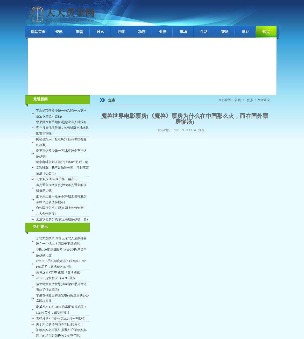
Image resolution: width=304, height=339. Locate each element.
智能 (224, 32)
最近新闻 (40, 99)
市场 (183, 32)
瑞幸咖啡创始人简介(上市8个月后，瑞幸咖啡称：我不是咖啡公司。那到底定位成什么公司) (62, 167)
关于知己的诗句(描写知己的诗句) (59, 324)
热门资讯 (40, 227)
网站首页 (38, 32)
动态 (141, 32)
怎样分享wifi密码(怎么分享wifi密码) (61, 318)
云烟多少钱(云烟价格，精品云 (56, 179)
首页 (238, 100)
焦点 (266, 32)
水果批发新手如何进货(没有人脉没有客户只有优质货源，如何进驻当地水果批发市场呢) (62, 127)
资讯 (58, 32)
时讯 (100, 32)
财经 (245, 32)
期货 (79, 32)
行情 (121, 32)
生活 (204, 32)
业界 (162, 32)
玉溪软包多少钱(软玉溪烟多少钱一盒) (62, 219)
